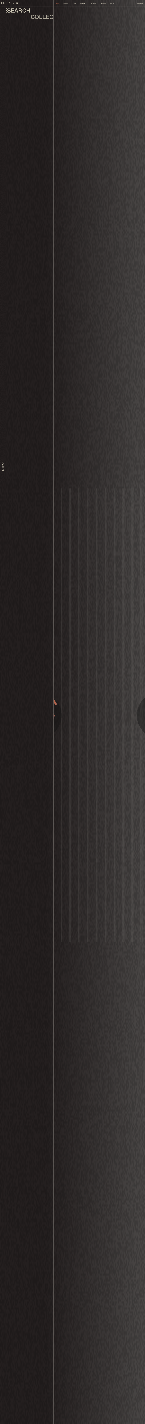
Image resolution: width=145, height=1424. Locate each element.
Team (74, 3)
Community (83, 3)
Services (65, 3)
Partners (93, 3)
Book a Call (140, 3)
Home (57, 3)
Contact (112, 3)
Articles (103, 3)
